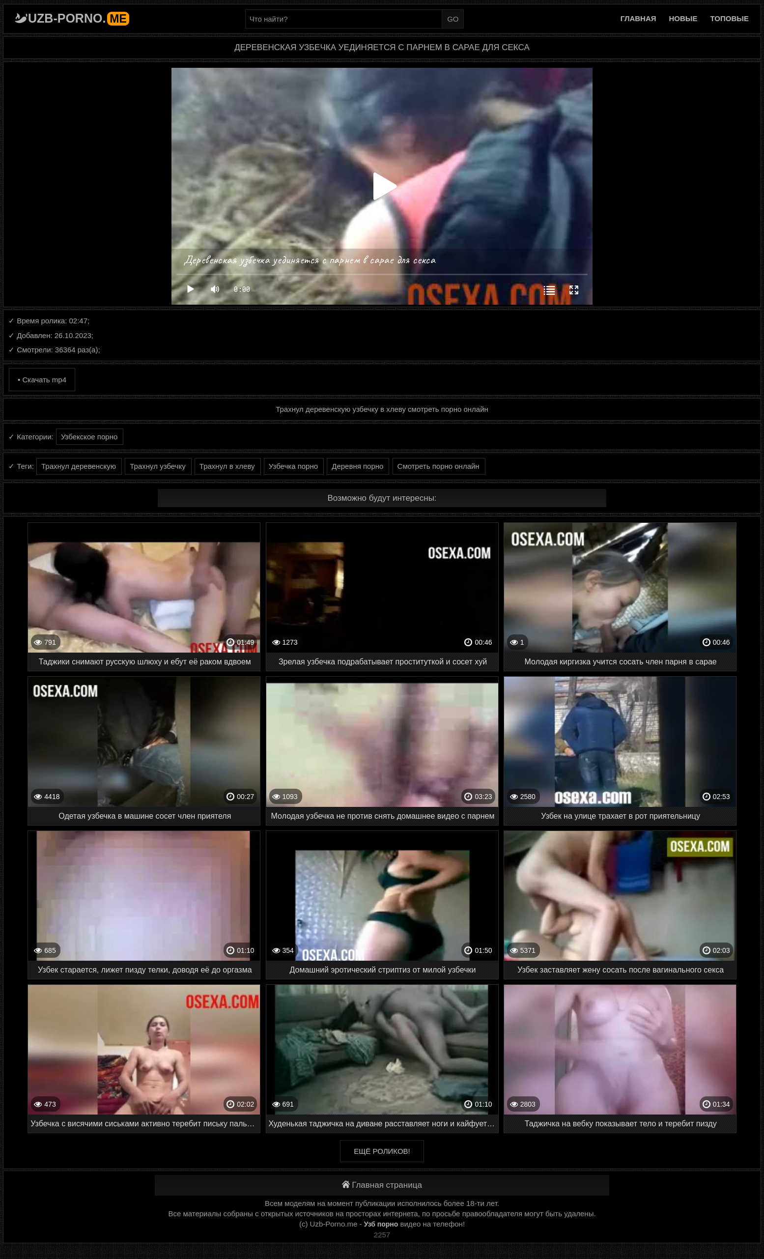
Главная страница (382, 1185)
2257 (382, 1234)
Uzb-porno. (78, 18)
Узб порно (381, 1224)
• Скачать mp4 (42, 379)
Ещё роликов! (382, 1151)
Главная (638, 18)
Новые (683, 18)
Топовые (729, 18)
